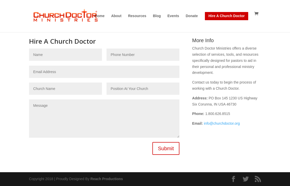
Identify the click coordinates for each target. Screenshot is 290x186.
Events (173, 16)
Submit (166, 148)
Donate (192, 16)
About (116, 16)
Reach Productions (106, 179)
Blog (157, 16)
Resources (137, 16)
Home (99, 16)
